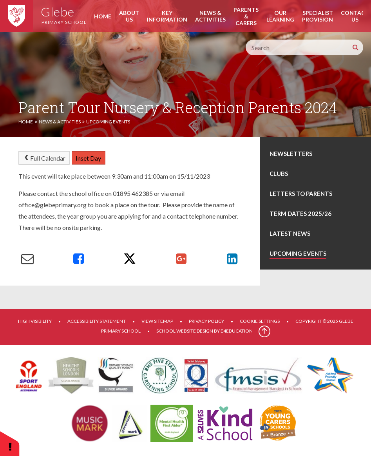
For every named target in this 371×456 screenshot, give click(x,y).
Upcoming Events (108, 122)
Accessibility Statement (96, 321)
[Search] (355, 47)
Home (25, 122)
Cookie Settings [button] (260, 321)
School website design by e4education (204, 331)
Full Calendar (44, 158)
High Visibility (35, 321)
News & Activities (60, 122)
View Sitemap (157, 321)
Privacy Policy (206, 321)
